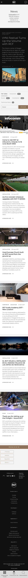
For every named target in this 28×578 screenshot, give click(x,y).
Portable (14, 495)
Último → (7, 462)
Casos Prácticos (14, 522)
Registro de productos (14, 533)
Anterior (7, 455)
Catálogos (14, 511)
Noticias (14, 551)
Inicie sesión (12, 14)
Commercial (14, 501)
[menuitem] (14, 568)
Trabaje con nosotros (14, 549)
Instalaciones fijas (14, 499)
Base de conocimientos (14, 535)
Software (14, 513)
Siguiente (7, 459)
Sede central (14, 545)
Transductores (14, 503)
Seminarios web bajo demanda (14, 537)
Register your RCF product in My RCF (21, 476)
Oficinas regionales (14, 547)
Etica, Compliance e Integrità (14, 555)
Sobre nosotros (14, 553)
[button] (14, 447)
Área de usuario (14, 531)
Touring (14, 497)
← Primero (7, 451)
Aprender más (6, 66)
